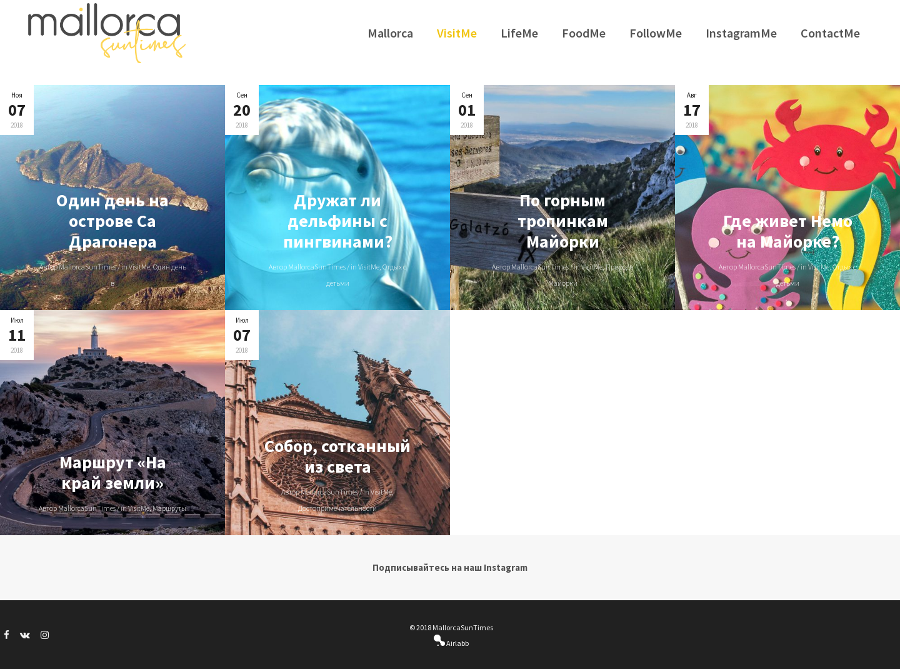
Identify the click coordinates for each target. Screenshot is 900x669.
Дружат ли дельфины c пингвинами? (337, 221)
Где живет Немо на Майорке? (787, 231)
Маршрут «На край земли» (112, 472)
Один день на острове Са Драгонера (112, 221)
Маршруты (169, 508)
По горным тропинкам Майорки (563, 221)
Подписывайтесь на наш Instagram (450, 567)
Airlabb (457, 643)
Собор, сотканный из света (337, 456)
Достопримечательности (337, 508)
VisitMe (139, 266)
